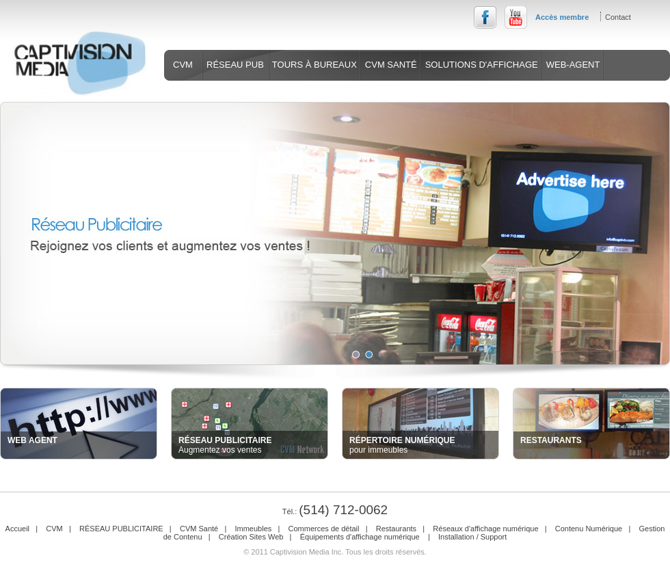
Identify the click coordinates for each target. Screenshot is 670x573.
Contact (618, 17)
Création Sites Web (251, 537)
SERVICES (198, 95)
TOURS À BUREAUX (314, 64)
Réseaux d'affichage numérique (485, 528)
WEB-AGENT (573, 64)
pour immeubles (402, 445)
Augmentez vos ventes (224, 445)
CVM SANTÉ (391, 64)
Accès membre (562, 17)
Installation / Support (472, 537)
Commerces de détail (324, 528)
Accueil (17, 528)
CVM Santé (199, 528)
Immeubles (252, 528)
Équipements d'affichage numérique (361, 537)
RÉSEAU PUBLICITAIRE (121, 528)
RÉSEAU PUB (235, 64)
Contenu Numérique (588, 528)
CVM (183, 64)
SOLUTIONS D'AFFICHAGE (481, 64)
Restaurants (396, 528)
